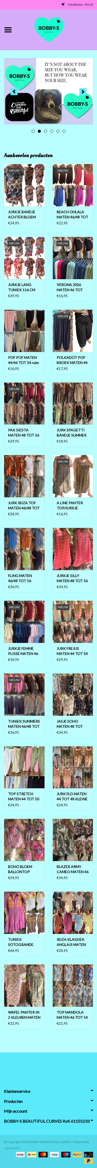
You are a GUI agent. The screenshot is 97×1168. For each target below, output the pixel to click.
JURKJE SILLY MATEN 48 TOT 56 (72, 578)
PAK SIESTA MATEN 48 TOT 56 (23, 432)
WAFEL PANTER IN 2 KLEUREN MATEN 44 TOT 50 (24, 1015)
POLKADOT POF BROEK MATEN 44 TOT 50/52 (72, 360)
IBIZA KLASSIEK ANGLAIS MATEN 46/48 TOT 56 (71, 942)
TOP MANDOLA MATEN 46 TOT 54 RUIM (72, 1015)
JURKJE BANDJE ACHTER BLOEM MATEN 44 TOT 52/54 (22, 215)
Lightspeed (11, 1148)
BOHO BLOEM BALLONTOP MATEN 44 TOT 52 (23, 869)
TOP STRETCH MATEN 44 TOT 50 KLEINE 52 (23, 797)
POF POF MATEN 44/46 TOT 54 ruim (23, 360)
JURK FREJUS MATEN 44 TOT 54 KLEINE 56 (72, 651)
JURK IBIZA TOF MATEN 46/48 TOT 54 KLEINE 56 (24, 506)
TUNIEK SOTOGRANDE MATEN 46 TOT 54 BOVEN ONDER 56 (23, 942)
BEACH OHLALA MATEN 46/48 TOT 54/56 (72, 215)
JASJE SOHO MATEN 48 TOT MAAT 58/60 (70, 724)
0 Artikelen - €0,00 (77, 4)
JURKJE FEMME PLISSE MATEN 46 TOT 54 (23, 651)
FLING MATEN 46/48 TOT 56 (20, 578)
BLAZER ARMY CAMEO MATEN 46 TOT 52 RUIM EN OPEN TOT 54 (72, 869)
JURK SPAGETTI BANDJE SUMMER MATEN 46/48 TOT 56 (72, 433)
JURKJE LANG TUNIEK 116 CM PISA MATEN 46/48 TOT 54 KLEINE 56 (24, 287)
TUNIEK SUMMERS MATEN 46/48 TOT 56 (24, 724)
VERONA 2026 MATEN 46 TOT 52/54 (70, 287)
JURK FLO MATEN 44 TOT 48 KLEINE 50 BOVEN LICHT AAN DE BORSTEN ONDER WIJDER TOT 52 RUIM (72, 797)
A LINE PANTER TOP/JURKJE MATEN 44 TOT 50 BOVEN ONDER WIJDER (72, 506)
